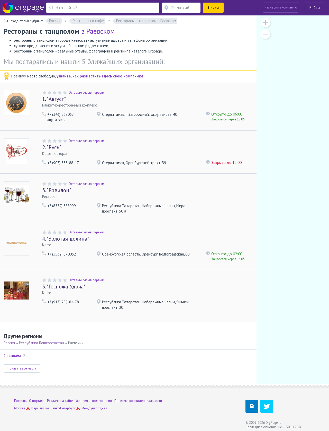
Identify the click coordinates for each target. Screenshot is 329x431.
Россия (9, 342)
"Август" (54, 98)
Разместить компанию (280, 7)
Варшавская (40, 408)
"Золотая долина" (65, 238)
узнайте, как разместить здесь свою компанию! (100, 76)
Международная (94, 408)
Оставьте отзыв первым (86, 92)
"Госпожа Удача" (64, 286)
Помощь (20, 401)
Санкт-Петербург (63, 408)
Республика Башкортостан (41, 342)
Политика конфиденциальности (138, 401)
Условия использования (94, 401)
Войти (314, 7)
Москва (19, 408)
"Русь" (51, 147)
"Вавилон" (56, 190)
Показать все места (21, 368)
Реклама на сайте (60, 401)
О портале (36, 401)
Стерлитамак (13, 356)
